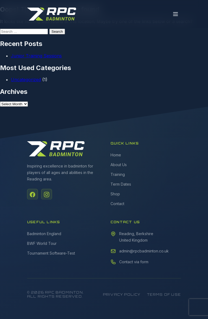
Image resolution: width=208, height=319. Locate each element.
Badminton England (44, 233)
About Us (118, 164)
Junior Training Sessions (36, 55)
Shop (115, 194)
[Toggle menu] (175, 14)
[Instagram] (46, 194)
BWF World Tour (42, 243)
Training (117, 174)
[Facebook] (32, 194)
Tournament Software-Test (51, 253)
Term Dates (120, 184)
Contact (117, 203)
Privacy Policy (122, 294)
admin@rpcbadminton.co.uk (144, 251)
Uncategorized (26, 79)
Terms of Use (164, 294)
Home (115, 155)
